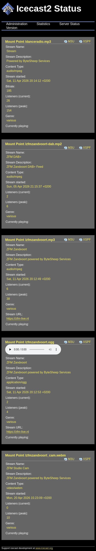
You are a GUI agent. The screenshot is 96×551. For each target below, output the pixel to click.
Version (11, 28)
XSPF (87, 41)
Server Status (69, 24)
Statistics (43, 24)
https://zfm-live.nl (18, 318)
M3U (71, 41)
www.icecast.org (44, 548)
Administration (16, 24)
